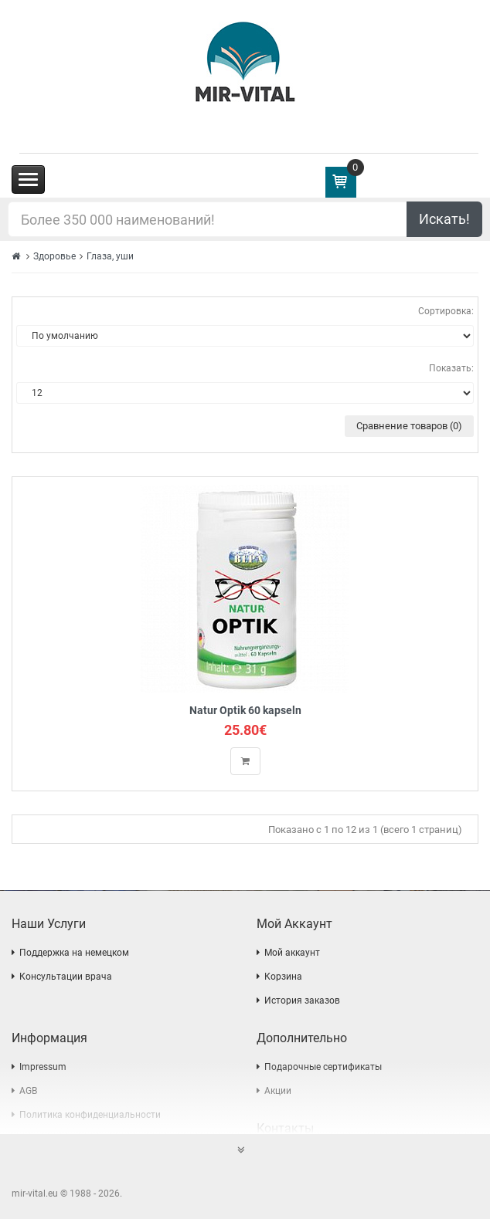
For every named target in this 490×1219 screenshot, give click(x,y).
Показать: (451, 368)
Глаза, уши (110, 256)
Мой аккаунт (292, 952)
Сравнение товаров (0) (409, 426)
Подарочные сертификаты (323, 1067)
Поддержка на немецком (74, 952)
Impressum (42, 1067)
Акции (277, 1090)
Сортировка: (446, 311)
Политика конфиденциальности (90, 1114)
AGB (28, 1090)
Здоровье (54, 256)
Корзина (283, 976)
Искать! (444, 219)
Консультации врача (65, 976)
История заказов (302, 1000)
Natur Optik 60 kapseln (245, 710)
